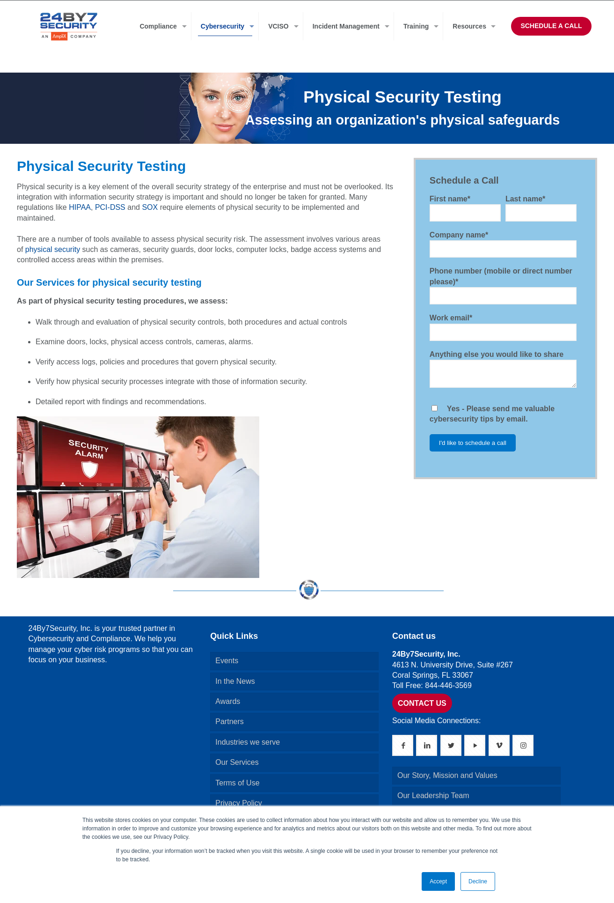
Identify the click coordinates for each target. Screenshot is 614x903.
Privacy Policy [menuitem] (238, 803)
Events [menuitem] (226, 661)
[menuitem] (160, 26)
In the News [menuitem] (235, 681)
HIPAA (80, 207)
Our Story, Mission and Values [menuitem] (447, 775)
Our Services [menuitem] (236, 762)
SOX (150, 207)
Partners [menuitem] (229, 721)
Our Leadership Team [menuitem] (433, 795)
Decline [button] (477, 881)
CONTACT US (422, 703)
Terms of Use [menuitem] (237, 783)
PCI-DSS (110, 207)
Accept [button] (438, 881)
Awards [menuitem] (227, 701)
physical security (52, 249)
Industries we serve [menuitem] (247, 742)
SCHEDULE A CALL (551, 26)
